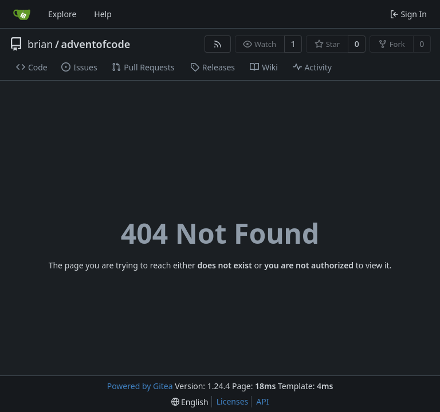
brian (40, 44)
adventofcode (96, 44)
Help (103, 14)
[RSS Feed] (218, 44)
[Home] (22, 14)
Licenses (233, 401)
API (262, 401)
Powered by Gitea (140, 386)
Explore (62, 14)
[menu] (190, 402)
